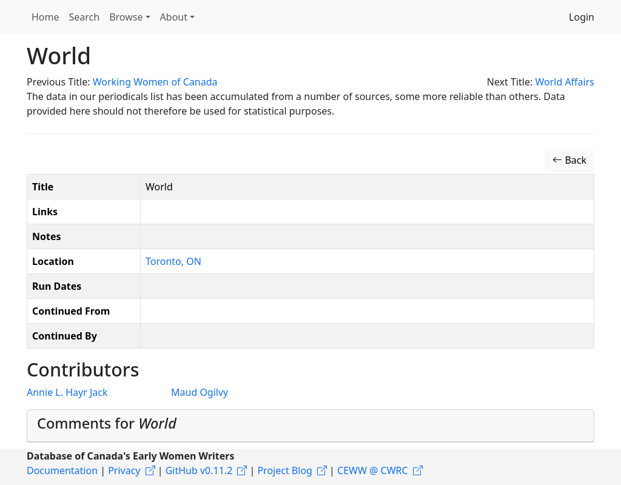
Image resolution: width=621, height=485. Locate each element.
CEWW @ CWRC (372, 470)
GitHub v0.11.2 (199, 470)
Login (581, 17)
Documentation (62, 470)
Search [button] (84, 17)
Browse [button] (126, 17)
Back (569, 160)
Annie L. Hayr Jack (67, 392)
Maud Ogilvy (199, 392)
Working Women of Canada (155, 82)
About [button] (173, 17)
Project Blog (284, 470)
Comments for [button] (106, 423)
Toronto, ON (173, 261)
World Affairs (564, 82)
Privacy (124, 470)
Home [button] (45, 17)
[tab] (310, 426)
